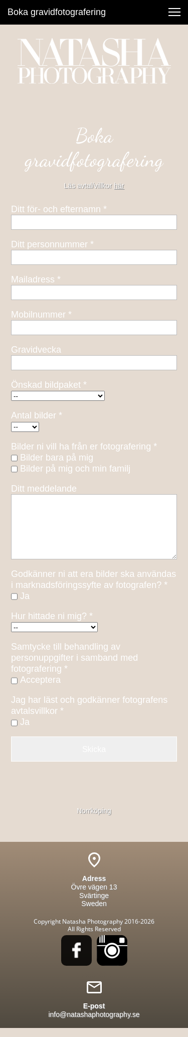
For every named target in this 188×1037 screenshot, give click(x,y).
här (119, 186)
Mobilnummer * (41, 315)
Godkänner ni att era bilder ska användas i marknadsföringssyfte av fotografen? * (93, 579)
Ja (25, 596)
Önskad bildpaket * (49, 385)
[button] (174, 12)
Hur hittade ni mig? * (52, 616)
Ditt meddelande (44, 489)
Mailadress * (36, 279)
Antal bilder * (36, 415)
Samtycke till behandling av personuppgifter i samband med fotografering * (74, 658)
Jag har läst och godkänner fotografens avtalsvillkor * (89, 705)
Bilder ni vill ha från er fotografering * (84, 446)
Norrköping (94, 811)
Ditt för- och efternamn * (59, 209)
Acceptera (40, 680)
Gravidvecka (36, 350)
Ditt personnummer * (52, 244)
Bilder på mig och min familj (75, 469)
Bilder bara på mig (56, 458)
